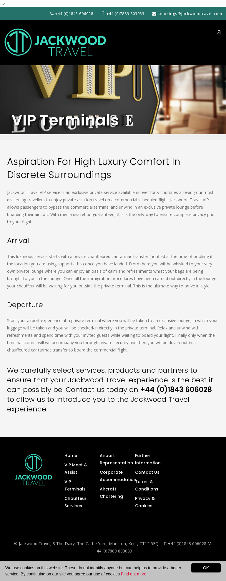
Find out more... (135, 574)
